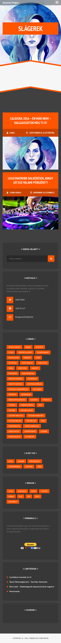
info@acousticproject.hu (24, 317)
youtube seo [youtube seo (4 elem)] (31, 421)
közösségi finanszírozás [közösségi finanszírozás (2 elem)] (18, 389)
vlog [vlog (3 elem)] (40, 405)
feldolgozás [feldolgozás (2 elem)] (14, 357)
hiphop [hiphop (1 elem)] (11, 496)
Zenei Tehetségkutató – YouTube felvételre (28, 582)
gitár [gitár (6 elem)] (11, 461)
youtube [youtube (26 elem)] (12, 410)
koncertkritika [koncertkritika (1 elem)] (28, 373)
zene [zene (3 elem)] (43, 421)
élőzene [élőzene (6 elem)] (44, 431)
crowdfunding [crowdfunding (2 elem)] (43, 352)
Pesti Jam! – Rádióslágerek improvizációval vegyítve (31, 586)
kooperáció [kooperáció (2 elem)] (32, 379)
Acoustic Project (11, 2)
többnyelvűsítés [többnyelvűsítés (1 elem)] (27, 405)
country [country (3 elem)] (44, 491)
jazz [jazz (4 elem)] (20, 496)
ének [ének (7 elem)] (39, 466)
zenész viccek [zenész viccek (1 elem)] (14, 431)
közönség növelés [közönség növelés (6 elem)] (34, 384)
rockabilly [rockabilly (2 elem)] (13, 502)
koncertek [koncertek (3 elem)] (13, 373)
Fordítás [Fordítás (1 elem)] (27, 357)
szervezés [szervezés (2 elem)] (46, 400)
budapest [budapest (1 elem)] (39, 347)
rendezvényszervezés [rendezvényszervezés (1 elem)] (17, 400)
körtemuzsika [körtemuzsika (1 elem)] (34, 461)
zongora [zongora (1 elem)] (28, 466)
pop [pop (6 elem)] (29, 496)
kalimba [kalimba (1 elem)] (21, 461)
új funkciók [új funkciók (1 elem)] (29, 436)
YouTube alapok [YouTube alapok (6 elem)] (26, 410)
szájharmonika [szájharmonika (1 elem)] (14, 466)
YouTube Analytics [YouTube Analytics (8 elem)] (16, 415)
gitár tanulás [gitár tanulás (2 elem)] (27, 363)
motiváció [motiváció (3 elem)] (12, 394)
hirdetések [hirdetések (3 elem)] (22, 368)
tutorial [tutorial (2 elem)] (12, 405)
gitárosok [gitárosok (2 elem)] (13, 363)
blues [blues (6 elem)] (33, 491)
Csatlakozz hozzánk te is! (20, 577)
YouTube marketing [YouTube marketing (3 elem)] (35, 415)
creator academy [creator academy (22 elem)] (25, 352)
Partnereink (14, 591)
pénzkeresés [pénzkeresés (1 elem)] (26, 394)
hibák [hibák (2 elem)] (11, 368)
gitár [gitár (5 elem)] (38, 357)
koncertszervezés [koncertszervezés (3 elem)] (15, 379)
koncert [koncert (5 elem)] (35, 368)
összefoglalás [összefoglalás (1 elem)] (14, 436)
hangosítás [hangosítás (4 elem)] (42, 363)
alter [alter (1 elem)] (11, 491)
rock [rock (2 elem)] (37, 496)
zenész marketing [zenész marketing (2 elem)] (32, 426)
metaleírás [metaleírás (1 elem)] (37, 389)
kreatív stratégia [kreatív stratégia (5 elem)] (15, 384)
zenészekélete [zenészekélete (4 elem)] (14, 426)
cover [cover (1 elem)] (11, 352)
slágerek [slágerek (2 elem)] (33, 400)
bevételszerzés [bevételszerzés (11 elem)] (14, 347)
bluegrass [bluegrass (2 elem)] (22, 491)
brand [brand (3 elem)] (28, 347)
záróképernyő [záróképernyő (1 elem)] (29, 431)
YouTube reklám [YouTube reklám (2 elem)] (15, 421)
